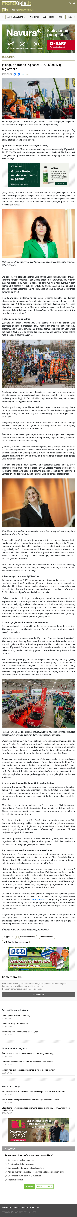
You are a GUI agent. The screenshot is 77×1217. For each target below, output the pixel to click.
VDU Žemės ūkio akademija (16, 942)
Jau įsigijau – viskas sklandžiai (19, 1160)
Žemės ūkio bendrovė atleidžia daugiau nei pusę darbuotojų (28, 1053)
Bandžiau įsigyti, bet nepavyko (19, 1164)
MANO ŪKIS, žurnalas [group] (16, 17)
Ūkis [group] (60, 17)
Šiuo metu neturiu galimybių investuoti (23, 1176)
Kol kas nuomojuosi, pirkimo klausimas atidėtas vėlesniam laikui (34, 1172)
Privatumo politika (10, 1207)
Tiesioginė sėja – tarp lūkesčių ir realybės (20, 1032)
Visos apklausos (44, 1186)
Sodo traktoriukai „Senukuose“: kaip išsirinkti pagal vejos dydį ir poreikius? (34, 1092)
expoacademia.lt (39, 899)
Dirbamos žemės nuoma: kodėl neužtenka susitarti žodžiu (27, 1062)
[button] (2, 17)
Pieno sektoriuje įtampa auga (15, 1023)
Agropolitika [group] (48, 17)
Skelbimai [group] (34, 17)
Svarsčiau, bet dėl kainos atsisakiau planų (24, 1168)
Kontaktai (34, 1207)
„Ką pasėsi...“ (9, 937)
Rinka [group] (69, 17)
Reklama (24, 1207)
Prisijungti (38, 995)
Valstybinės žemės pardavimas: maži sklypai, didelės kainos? (28, 1070)
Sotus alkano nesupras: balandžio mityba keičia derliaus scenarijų (30, 1100)
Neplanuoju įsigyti (14, 1180)
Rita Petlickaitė (47, 937)
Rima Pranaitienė (27, 937)
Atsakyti (29, 1186)
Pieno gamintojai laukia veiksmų (16, 1015)
